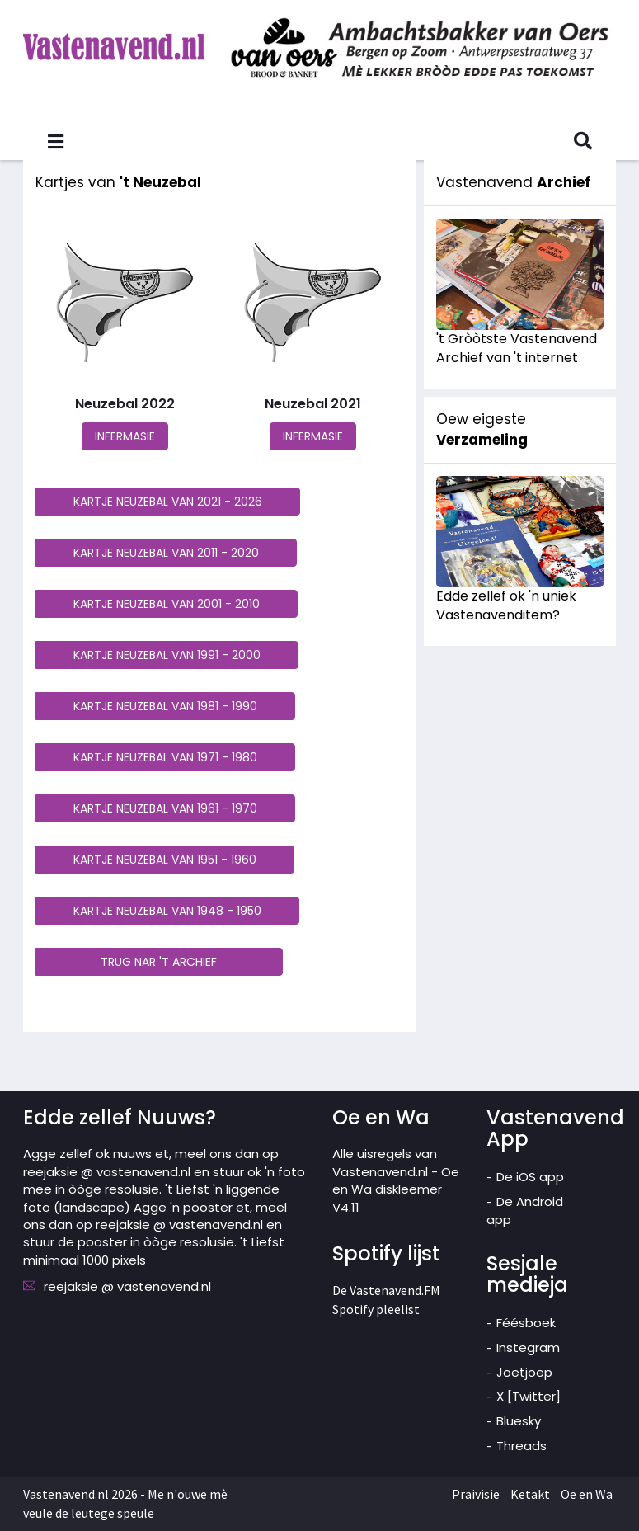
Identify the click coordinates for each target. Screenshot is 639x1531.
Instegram (528, 1347)
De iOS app (530, 1176)
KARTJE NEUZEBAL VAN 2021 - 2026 (167, 501)
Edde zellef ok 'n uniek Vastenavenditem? (506, 605)
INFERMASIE (125, 436)
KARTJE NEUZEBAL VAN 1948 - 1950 (167, 910)
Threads (521, 1445)
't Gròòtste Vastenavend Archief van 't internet (516, 348)
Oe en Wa (587, 1494)
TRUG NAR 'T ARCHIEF (159, 962)
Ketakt (530, 1494)
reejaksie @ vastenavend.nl (127, 1286)
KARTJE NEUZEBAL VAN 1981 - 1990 (165, 706)
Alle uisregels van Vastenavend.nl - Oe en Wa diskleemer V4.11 (395, 1180)
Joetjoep (524, 1372)
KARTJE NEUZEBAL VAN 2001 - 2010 (166, 604)
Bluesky (518, 1421)
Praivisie (476, 1494)
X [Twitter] (528, 1396)
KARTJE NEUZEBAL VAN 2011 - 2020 (166, 552)
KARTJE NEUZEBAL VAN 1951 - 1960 (164, 859)
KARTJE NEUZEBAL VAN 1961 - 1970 (165, 808)
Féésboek (526, 1322)
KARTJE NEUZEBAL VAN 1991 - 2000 (167, 655)
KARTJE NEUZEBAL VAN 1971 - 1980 (165, 757)
